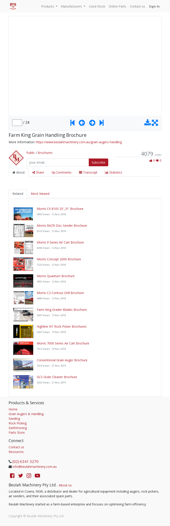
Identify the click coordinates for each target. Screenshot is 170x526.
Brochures (45, 153)
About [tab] (18, 172)
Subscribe (98, 162)
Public (30, 153)
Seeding (14, 418)
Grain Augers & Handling (26, 414)
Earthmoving (18, 428)
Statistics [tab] (113, 172)
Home (13, 409)
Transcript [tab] (88, 172)
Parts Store (17, 432)
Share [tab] (38, 172)
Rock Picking (18, 423)
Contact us (16, 447)
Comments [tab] (61, 172)
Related (17, 193)
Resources (16, 452)
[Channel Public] (16, 157)
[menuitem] (97, 6)
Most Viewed (40, 193)
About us (65, 485)
